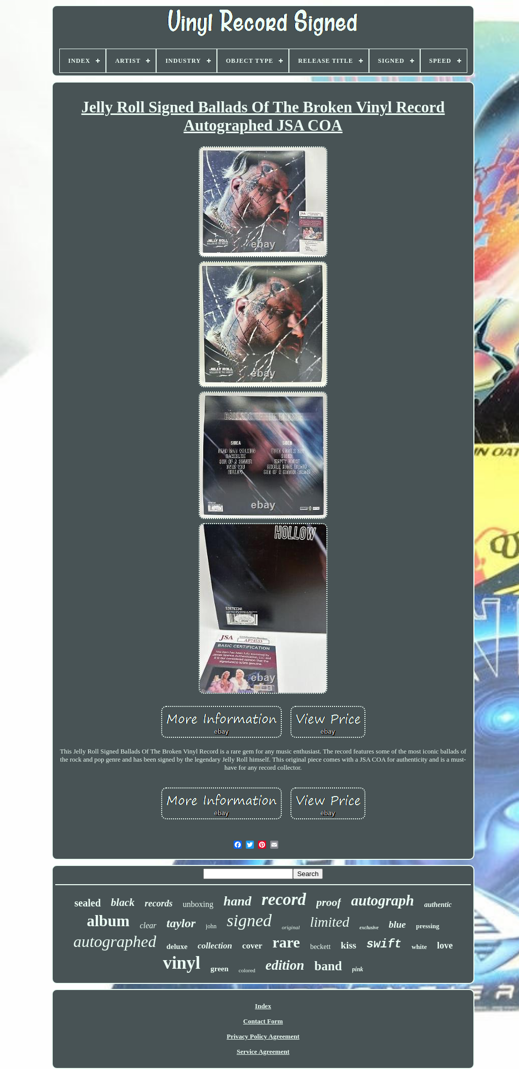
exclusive (369, 927)
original (291, 927)
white (419, 947)
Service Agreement (263, 1051)
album (108, 921)
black (123, 902)
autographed (115, 941)
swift (383, 944)
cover (252, 946)
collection (215, 946)
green (219, 969)
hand (237, 901)
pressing (427, 926)
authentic (438, 904)
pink (357, 969)
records (159, 903)
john (211, 926)
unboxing (198, 904)
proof (328, 902)
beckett (320, 947)
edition (285, 965)
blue (397, 924)
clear (148, 925)
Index (263, 1006)
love (445, 945)
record (284, 899)
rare (286, 942)
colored (247, 970)
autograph (382, 900)
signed (249, 920)
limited (329, 922)
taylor (181, 923)
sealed (88, 902)
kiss (348, 945)
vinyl (181, 963)
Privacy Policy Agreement (263, 1036)
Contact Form (263, 1021)
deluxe (177, 946)
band (328, 966)
